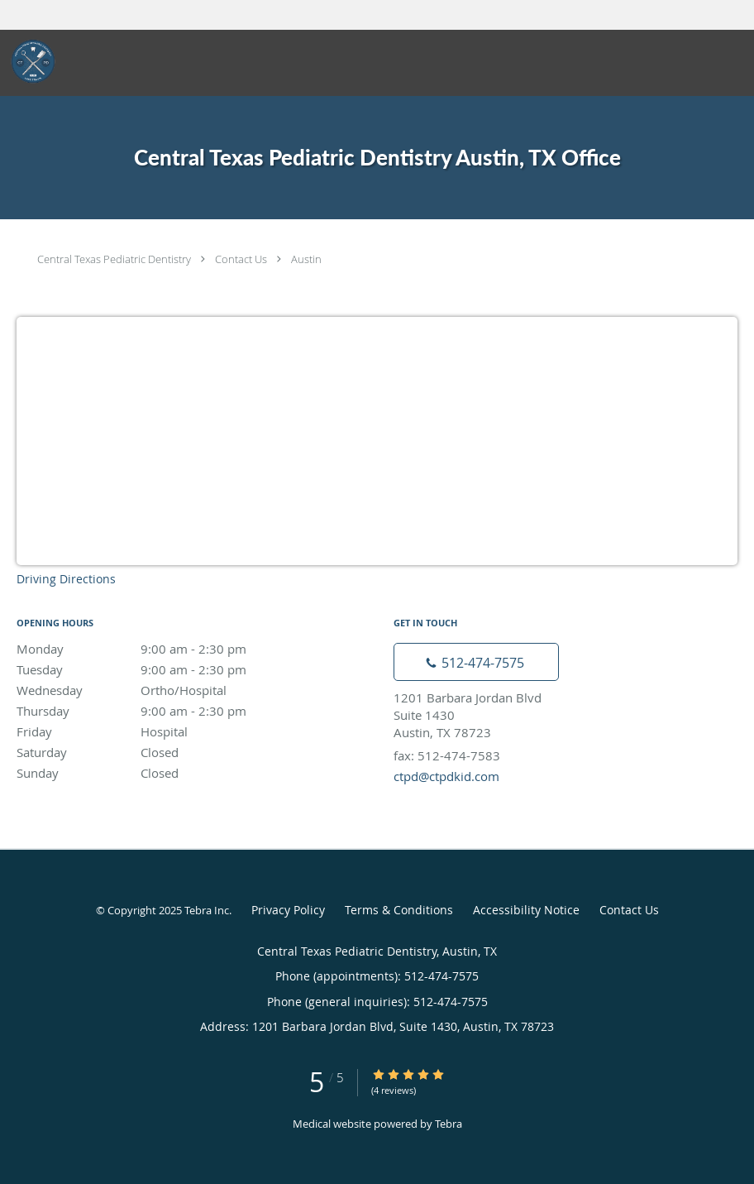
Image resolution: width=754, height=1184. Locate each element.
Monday (161, 648)
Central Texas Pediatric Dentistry (114, 259)
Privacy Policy (288, 910)
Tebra (448, 1123)
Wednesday (161, 690)
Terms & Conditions (399, 910)
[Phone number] (476, 662)
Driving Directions (66, 579)
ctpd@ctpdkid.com (446, 776)
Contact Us (241, 259)
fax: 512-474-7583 (447, 755)
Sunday (161, 773)
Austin (306, 259)
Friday (161, 731)
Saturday (161, 752)
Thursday (161, 710)
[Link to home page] (28, 61)
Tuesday (161, 669)
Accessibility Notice (526, 910)
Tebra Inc (206, 910)
